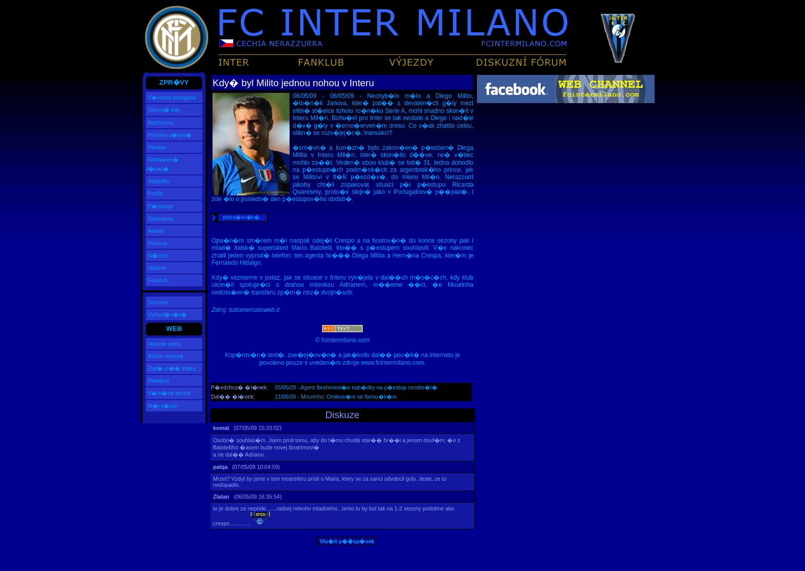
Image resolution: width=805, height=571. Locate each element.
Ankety (156, 231)
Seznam (158, 302)
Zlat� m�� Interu (172, 368)
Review (157, 147)
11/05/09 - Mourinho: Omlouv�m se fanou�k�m (336, 396)
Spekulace (161, 218)
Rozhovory (161, 123)
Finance (157, 243)
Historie (157, 268)
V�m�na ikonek (169, 393)
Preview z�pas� (169, 135)
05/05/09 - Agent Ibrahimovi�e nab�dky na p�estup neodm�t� (356, 387)
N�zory (158, 255)
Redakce (158, 381)
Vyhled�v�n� (167, 314)
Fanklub (157, 280)
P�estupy (161, 206)
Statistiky (159, 181)
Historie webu (164, 344)
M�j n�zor (162, 406)
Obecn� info (164, 110)
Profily (155, 193)
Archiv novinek (165, 356)
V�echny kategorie (172, 97)
